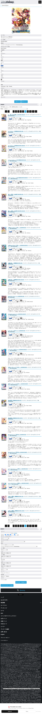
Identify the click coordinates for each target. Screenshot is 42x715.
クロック (8, 572)
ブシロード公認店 (5, 629)
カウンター (3, 572)
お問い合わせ (4, 631)
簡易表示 (7, 576)
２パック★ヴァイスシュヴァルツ (8, 615)
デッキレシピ (4, 608)
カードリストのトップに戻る (7, 585)
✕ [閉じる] (40, 704)
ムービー (3, 626)
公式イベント (4, 618)
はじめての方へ (4, 600)
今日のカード (4, 623)
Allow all (10, 711)
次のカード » (24, 101)
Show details (38, 711)
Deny (27, 711)
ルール (2, 610)
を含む (7, 533)
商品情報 (3, 602)
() (16, 114)
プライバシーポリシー (5, 637)
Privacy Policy (30, 708)
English (2, 634)
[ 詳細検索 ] (15, 533)
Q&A (2, 613)
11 (33, 111)
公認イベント (4, 621)
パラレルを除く (4, 579)
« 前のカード (17, 101)
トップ (2, 597)
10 (30, 111)
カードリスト (4, 605)
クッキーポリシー (4, 640)
